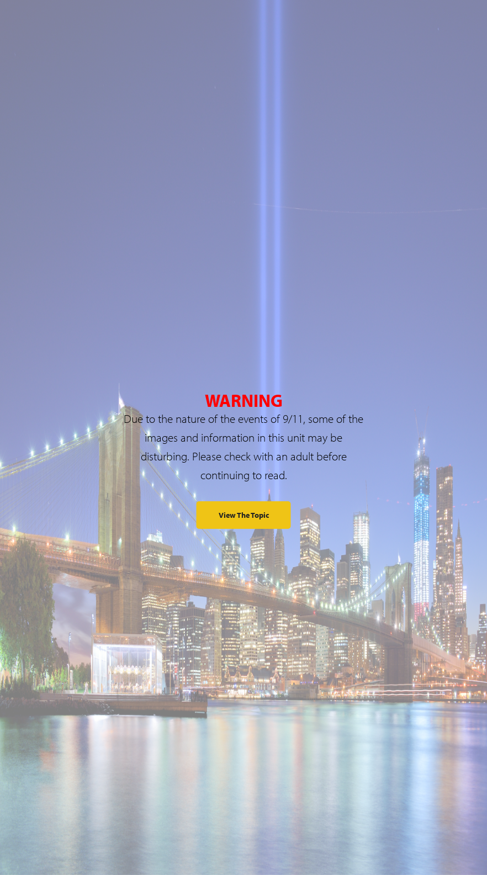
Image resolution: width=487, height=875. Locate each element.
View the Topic (244, 515)
